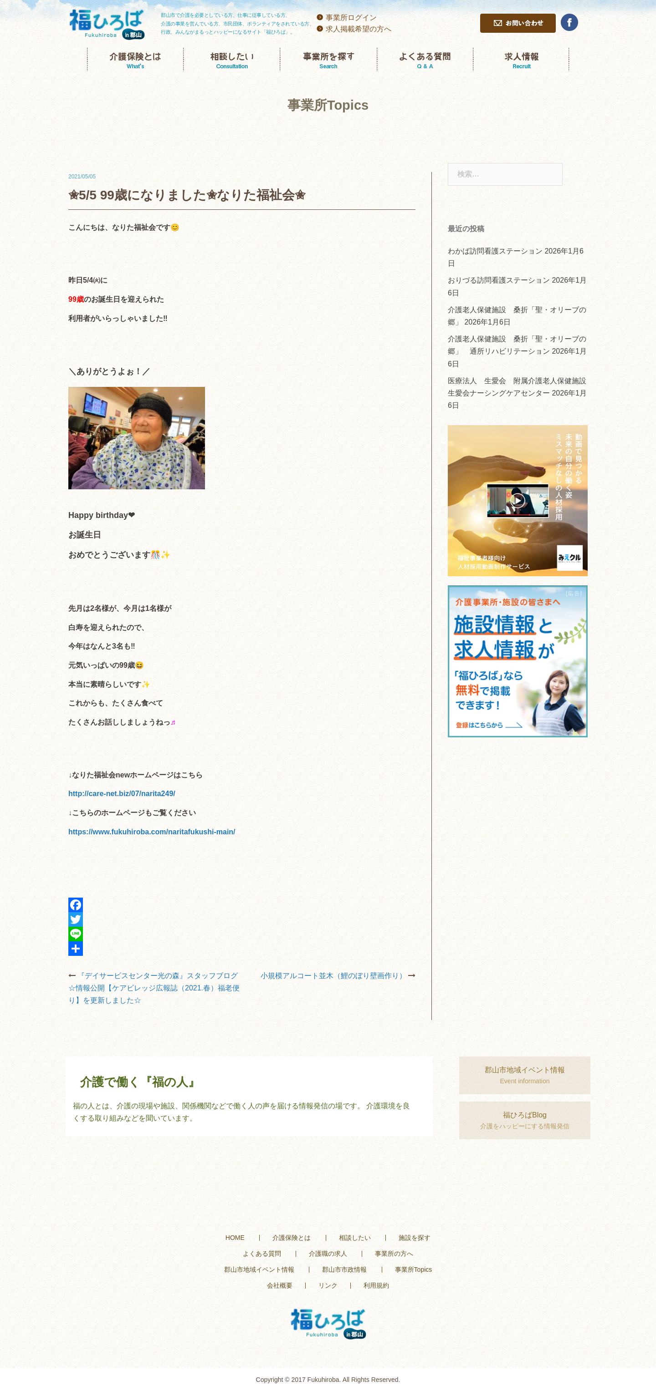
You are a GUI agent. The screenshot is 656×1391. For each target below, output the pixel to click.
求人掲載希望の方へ (358, 29)
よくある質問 (262, 1253)
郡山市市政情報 (344, 1269)
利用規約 (376, 1285)
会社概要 (279, 1285)
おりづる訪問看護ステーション (499, 280)
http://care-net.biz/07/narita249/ (121, 793)
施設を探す (414, 1237)
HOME (235, 1237)
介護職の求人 (328, 1253)
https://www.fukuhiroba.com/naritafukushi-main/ (152, 832)
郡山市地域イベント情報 (259, 1269)
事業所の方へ (394, 1253)
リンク (328, 1285)
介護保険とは (291, 1237)
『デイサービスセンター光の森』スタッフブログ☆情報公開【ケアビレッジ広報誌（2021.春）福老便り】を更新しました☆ (154, 988)
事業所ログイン (351, 17)
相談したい (355, 1237)
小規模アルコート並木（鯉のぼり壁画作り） (333, 976)
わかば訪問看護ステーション (495, 251)
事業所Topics (413, 1269)
